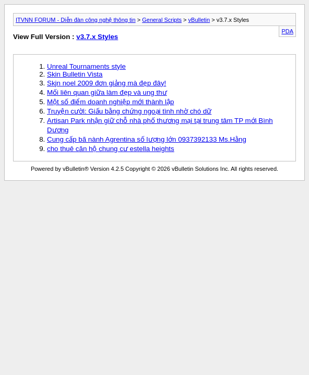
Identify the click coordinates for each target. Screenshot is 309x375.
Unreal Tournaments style (86, 66)
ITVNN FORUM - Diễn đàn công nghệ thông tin (76, 20)
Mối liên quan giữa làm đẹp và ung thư (107, 92)
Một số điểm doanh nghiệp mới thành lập (110, 102)
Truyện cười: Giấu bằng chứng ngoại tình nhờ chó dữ (129, 111)
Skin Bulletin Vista (74, 74)
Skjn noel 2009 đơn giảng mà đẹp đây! (106, 83)
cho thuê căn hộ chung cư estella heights (110, 149)
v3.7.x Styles (97, 37)
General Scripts (162, 20)
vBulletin (199, 20)
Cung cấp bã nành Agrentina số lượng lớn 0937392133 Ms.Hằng (146, 139)
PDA (287, 31)
